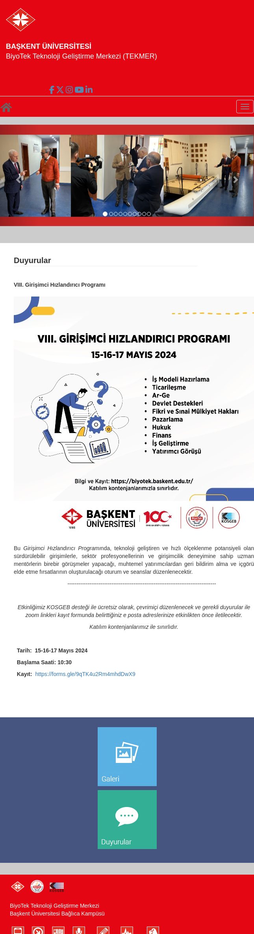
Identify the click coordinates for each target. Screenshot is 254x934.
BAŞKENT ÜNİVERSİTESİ (48, 46)
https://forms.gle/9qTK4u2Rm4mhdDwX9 (85, 674)
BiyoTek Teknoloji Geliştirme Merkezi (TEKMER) (81, 56)
